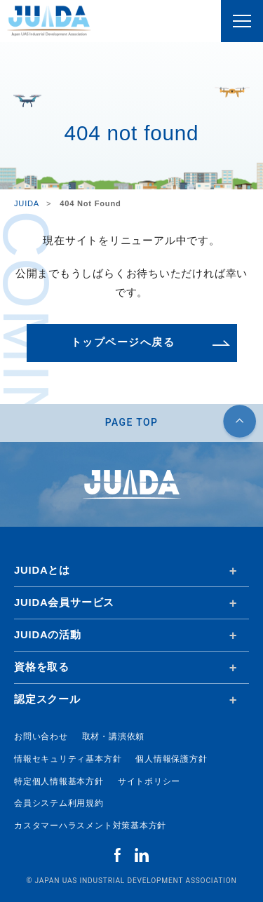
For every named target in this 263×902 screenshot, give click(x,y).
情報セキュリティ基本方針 (67, 759)
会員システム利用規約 (59, 803)
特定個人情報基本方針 (59, 781)
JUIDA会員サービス (64, 602)
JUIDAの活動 (47, 634)
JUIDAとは (42, 570)
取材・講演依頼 (113, 736)
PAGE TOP (131, 422)
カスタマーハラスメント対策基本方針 (90, 825)
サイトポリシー (149, 781)
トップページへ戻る (123, 342)
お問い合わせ (41, 736)
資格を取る (41, 667)
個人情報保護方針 (171, 759)
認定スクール (47, 699)
